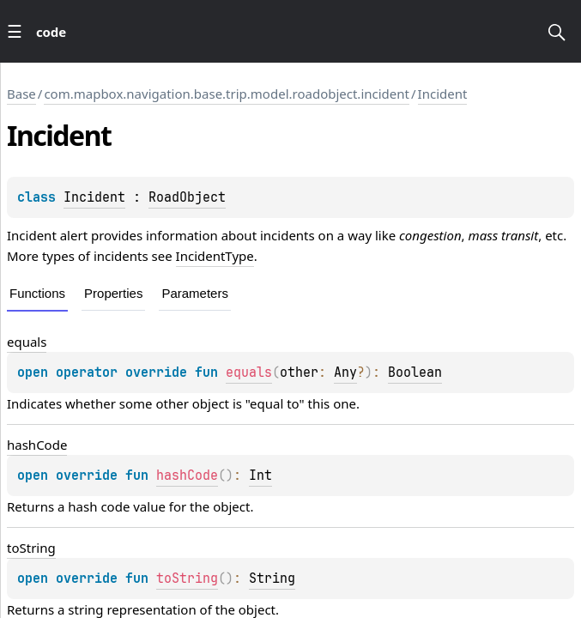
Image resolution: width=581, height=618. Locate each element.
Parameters (194, 293)
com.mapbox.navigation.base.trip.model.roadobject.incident (226, 93)
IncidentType (215, 255)
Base (21, 93)
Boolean (415, 372)
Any (345, 372)
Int (260, 475)
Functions (37, 293)
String (272, 578)
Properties (113, 293)
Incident (443, 93)
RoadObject (187, 197)
